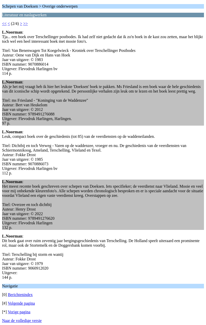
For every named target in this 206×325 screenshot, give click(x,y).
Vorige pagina (19, 312)
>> (25, 23)
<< (4, 23)
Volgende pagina (21, 303)
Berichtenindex (20, 294)
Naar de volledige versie (22, 320)
